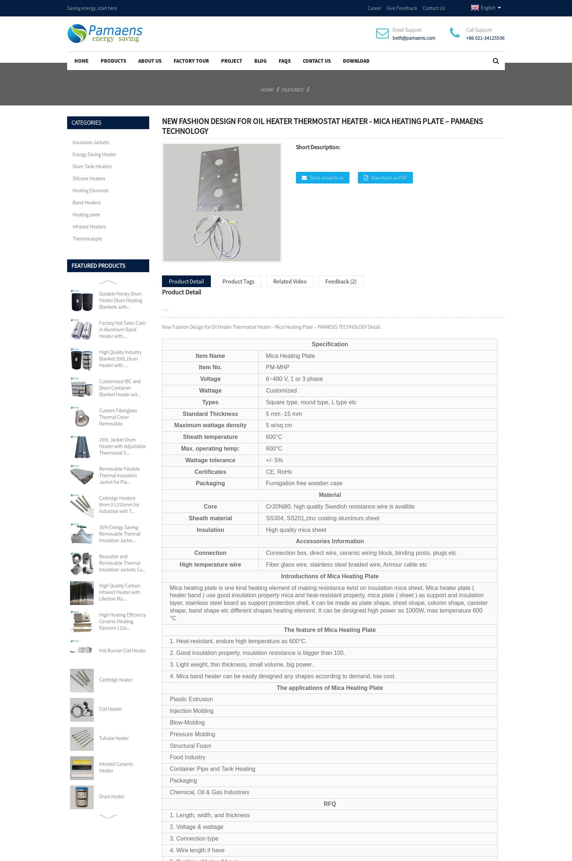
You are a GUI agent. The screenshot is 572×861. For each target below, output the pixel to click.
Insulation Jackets (91, 140)
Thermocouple (87, 236)
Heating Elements (91, 188)
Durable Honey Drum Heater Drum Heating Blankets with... (120, 298)
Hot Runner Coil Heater (122, 648)
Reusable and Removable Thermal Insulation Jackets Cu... (122, 561)
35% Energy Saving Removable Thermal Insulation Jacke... (119, 531)
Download (356, 58)
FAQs (285, 58)
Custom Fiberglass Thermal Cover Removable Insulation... (118, 415)
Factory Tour (191, 58)
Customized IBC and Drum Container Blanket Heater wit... (120, 385)
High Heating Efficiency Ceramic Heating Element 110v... (122, 619)
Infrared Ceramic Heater (116, 765)
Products (113, 58)
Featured (292, 87)
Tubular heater (114, 736)
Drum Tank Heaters (92, 164)
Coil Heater (110, 706)
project (231, 58)
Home (81, 58)
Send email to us (327, 175)
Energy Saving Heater (94, 152)
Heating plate (86, 212)
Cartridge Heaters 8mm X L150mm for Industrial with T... (119, 502)
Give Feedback (402, 7)
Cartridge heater (115, 677)
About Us (150, 58)
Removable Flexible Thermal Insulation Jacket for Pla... (119, 473)
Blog (260, 58)
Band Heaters (87, 200)
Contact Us (434, 7)
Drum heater (111, 794)
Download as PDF (389, 175)
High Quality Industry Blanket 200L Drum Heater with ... (120, 356)
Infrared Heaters (89, 224)
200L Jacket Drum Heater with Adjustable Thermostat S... (122, 444)
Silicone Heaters (89, 176)
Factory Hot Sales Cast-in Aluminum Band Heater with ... (122, 327)
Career (374, 7)
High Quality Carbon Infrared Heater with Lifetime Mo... (119, 590)
